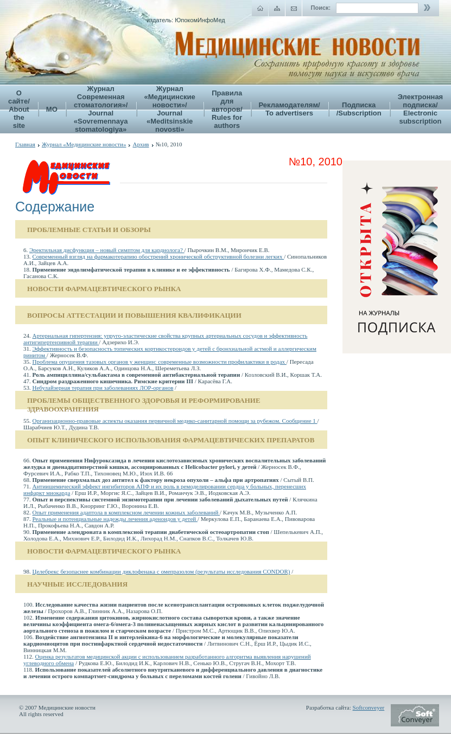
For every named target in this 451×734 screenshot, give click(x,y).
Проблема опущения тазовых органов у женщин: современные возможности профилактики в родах (160, 361)
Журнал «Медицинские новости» (84, 144)
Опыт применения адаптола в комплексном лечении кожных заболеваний (126, 512)
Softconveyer (369, 707)
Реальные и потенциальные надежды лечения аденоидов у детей (115, 519)
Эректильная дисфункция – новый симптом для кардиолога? (107, 250)
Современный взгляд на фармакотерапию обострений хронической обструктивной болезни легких (158, 256)
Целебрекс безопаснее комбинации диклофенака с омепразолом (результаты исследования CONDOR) (161, 571)
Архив (140, 144)
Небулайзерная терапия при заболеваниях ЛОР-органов (103, 387)
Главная (25, 144)
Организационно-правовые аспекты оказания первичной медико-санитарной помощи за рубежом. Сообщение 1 (175, 420)
